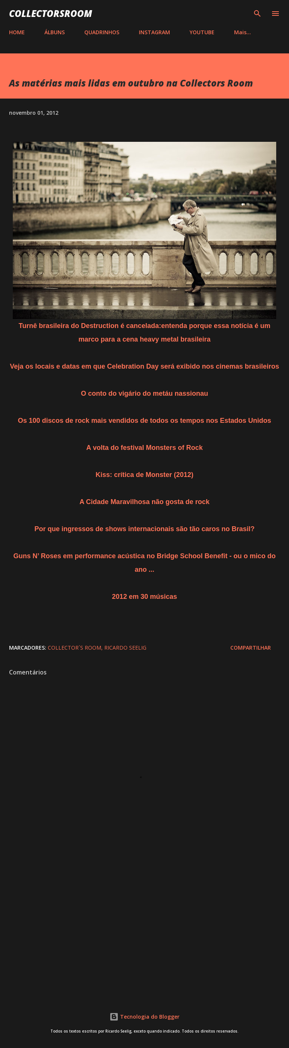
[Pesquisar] (257, 13)
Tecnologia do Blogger (144, 1016)
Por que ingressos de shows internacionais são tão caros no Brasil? (144, 529)
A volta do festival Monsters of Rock (144, 447)
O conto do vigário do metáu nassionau (144, 393)
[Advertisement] (144, 927)
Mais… (242, 32)
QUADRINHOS (101, 32)
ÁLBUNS (54, 32)
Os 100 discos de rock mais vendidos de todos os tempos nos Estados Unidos (144, 420)
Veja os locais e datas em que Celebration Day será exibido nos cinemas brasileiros (144, 366)
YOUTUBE (202, 32)
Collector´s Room (74, 647)
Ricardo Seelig (125, 647)
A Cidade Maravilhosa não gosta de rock (144, 502)
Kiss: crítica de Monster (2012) (144, 474)
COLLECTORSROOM (50, 13)
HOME (17, 32)
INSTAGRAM (154, 32)
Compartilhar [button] (250, 647)
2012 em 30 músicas (144, 596)
